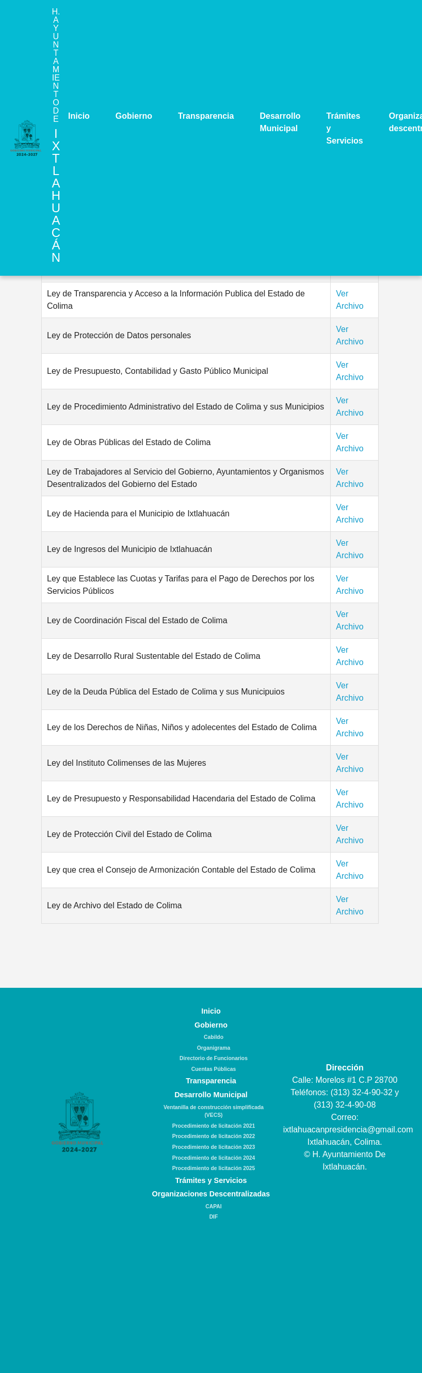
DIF (213, 1217)
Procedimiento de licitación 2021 (213, 1126)
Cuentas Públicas (213, 1069)
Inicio (79, 116)
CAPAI (213, 1206)
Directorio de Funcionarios (214, 1058)
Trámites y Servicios (345, 128)
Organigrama (213, 1048)
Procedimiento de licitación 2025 (213, 1168)
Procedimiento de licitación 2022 (213, 1136)
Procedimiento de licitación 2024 (213, 1158)
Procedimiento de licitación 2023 (213, 1147)
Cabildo (213, 1037)
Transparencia (206, 116)
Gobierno (134, 116)
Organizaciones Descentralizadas (211, 1194)
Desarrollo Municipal (279, 122)
